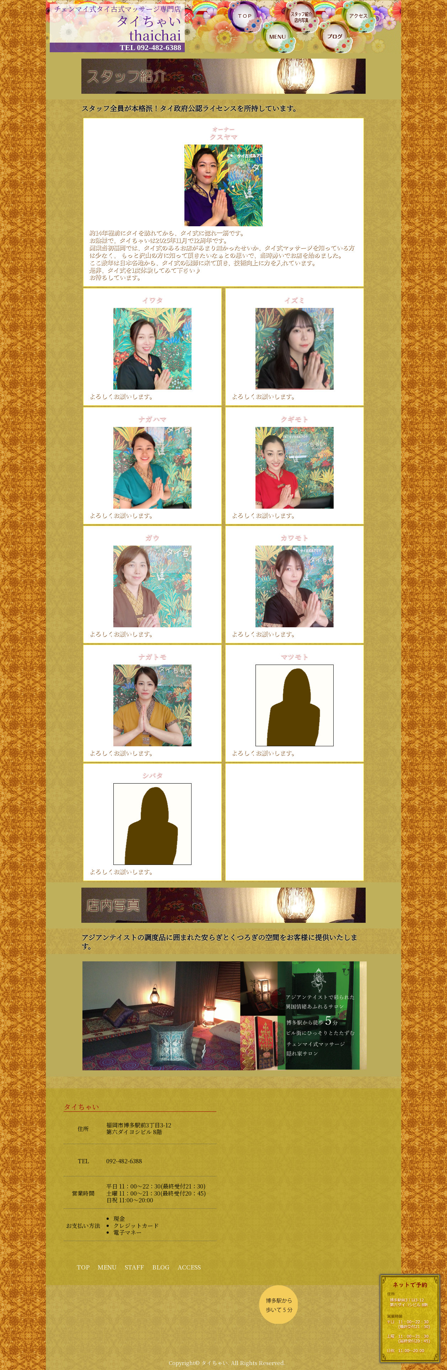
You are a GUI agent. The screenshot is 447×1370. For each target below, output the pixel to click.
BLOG (160, 1266)
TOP (83, 1266)
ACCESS (189, 1266)
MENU (107, 1266)
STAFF (134, 1266)
